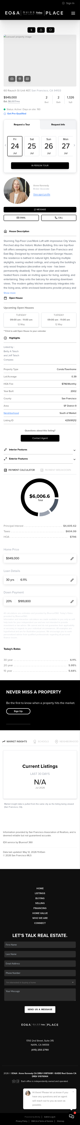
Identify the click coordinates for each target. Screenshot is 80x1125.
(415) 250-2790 (40, 1049)
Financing (40, 908)
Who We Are (40, 918)
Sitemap (60, 1121)
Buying (40, 898)
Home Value (40, 913)
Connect (40, 923)
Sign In (68, 3)
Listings (40, 893)
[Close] (73, 1091)
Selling (40, 903)
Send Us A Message (40, 1009)
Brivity (37, 1117)
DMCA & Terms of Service (42, 1121)
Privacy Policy (21, 1121)
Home (40, 888)
